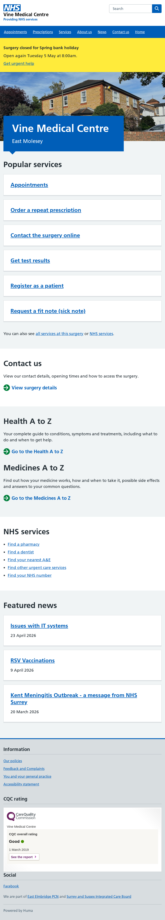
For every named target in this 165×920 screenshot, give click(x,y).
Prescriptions (43, 32)
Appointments (15, 32)
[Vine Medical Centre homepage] (26, 13)
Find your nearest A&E (29, 559)
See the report (22, 857)
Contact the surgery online (45, 235)
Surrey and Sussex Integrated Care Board (99, 896)
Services (65, 32)
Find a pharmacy (24, 544)
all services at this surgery (59, 333)
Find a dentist (21, 552)
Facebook (11, 886)
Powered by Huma (18, 910)
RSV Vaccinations (33, 660)
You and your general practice (27, 776)
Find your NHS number (30, 575)
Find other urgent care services (37, 567)
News (102, 32)
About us (84, 32)
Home (140, 32)
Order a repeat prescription (46, 210)
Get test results (30, 260)
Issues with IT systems (39, 625)
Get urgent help (18, 63)
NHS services (101, 333)
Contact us (120, 32)
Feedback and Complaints (23, 768)
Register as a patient (37, 285)
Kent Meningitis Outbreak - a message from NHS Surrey (74, 698)
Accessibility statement (21, 784)
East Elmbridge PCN (43, 896)
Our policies (12, 761)
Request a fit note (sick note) (48, 310)
